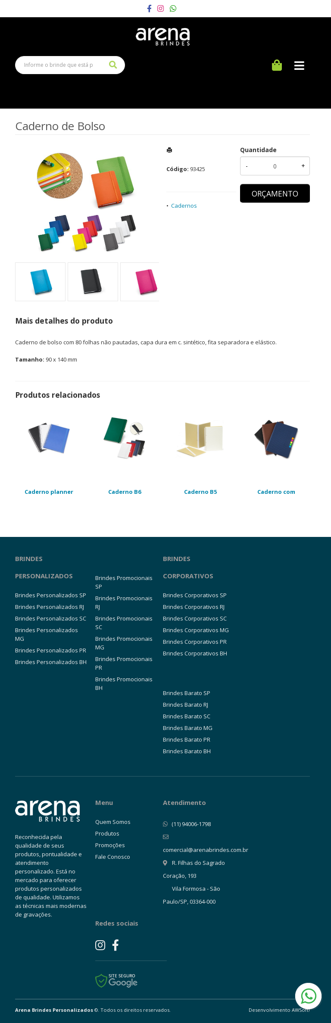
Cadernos (184, 205)
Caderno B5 (200, 492)
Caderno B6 (124, 492)
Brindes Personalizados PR (50, 650)
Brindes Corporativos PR (195, 642)
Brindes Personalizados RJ (49, 607)
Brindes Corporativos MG (196, 630)
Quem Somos (113, 822)
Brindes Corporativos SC (195, 618)
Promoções (110, 845)
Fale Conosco (112, 857)
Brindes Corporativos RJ (194, 607)
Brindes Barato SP (186, 693)
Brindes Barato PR (186, 739)
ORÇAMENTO (275, 193)
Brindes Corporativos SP (195, 595)
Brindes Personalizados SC (50, 618)
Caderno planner (49, 492)
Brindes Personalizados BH (51, 662)
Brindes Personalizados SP (50, 595)
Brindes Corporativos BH (195, 653)
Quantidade (258, 150)
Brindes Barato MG (187, 728)
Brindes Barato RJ (185, 704)
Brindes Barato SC (186, 716)
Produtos (107, 833)
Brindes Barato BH (187, 751)
